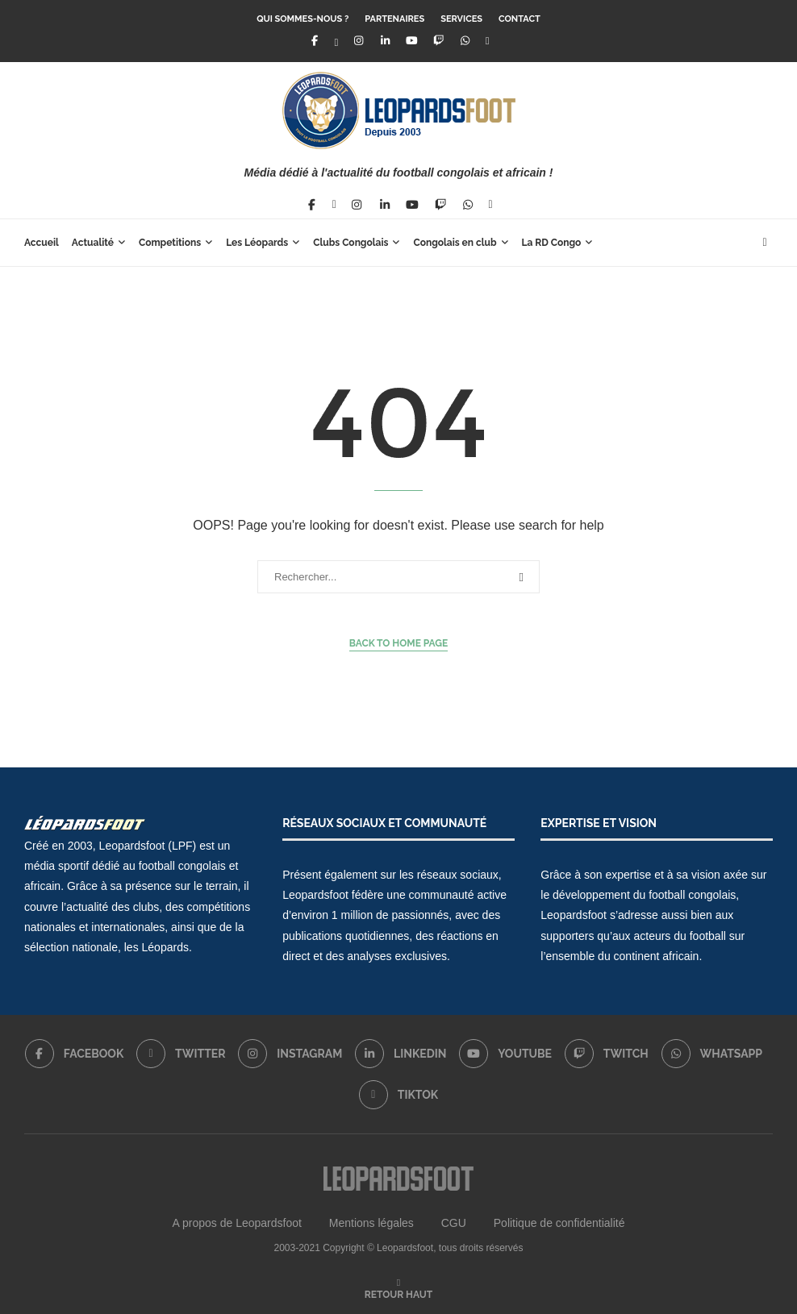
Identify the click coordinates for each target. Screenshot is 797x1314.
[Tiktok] (488, 41)
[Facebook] (313, 41)
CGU (453, 1222)
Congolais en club (454, 242)
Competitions (170, 242)
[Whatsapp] (465, 41)
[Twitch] (438, 41)
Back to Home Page (399, 643)
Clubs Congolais (350, 242)
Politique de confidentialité (559, 1222)
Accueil (41, 242)
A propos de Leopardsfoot (237, 1222)
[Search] (765, 242)
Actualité (93, 242)
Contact (519, 19)
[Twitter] (337, 41)
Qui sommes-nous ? (302, 19)
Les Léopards (257, 242)
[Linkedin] (384, 41)
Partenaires (394, 19)
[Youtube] (411, 41)
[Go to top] (398, 1293)
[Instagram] (358, 41)
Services (461, 19)
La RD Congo (552, 242)
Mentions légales (371, 1222)
